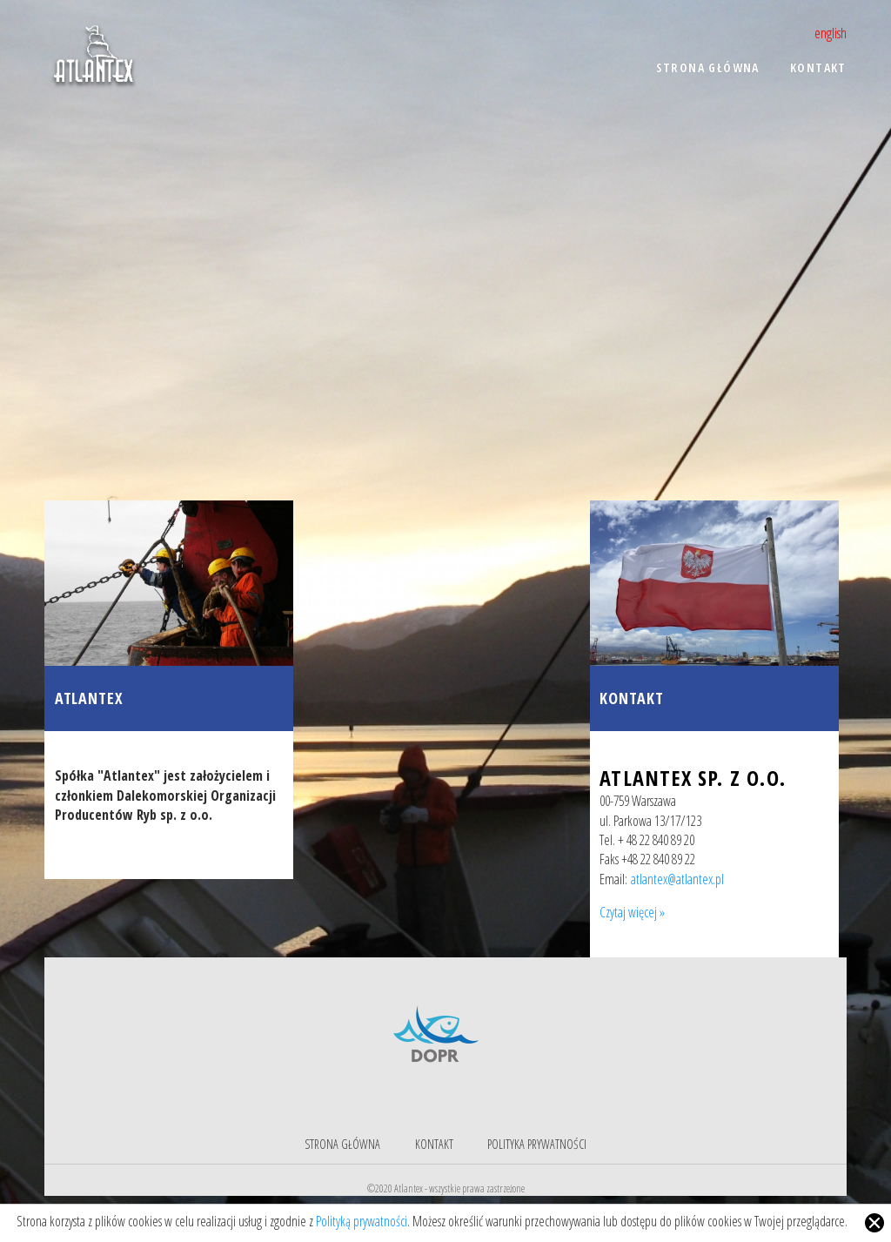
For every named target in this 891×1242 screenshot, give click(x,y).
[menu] (566, 79)
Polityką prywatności (361, 1221)
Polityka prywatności (536, 1144)
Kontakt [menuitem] (818, 67)
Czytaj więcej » (632, 912)
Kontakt (631, 698)
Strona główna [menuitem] (708, 67)
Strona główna (342, 1144)
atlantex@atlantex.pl (677, 879)
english (830, 33)
